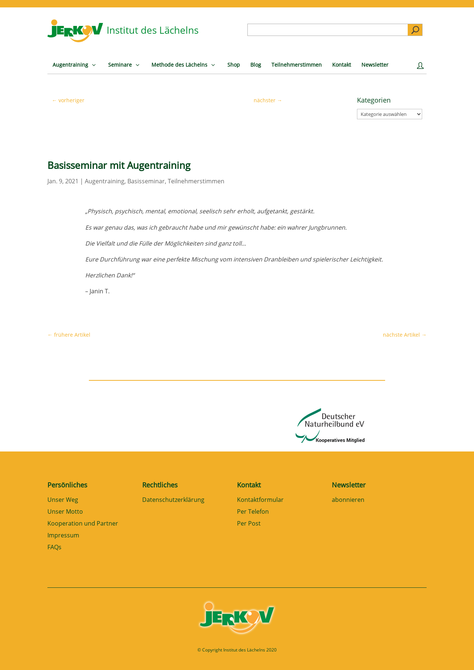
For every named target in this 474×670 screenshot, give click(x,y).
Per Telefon (253, 512)
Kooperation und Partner (82, 523)
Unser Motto (65, 512)
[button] (16, 653)
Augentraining (104, 181)
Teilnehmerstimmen (196, 181)
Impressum (63, 535)
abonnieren (348, 500)
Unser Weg (62, 500)
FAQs (54, 547)
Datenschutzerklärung (173, 500)
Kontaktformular (260, 500)
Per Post (249, 523)
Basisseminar (146, 181)
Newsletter (348, 484)
